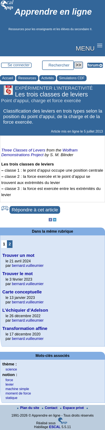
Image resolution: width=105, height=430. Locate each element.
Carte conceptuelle (22, 291)
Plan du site (28, 408)
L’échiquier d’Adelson (25, 310)
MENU (85, 48)
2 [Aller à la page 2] (10, 244)
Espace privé (72, 408)
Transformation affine (24, 328)
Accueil (7, 78)
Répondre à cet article (35, 209)
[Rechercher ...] (58, 65)
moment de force (18, 393)
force (9, 380)
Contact (50, 408)
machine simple (17, 389)
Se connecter (19, 65)
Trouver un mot (18, 255)
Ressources (27, 78)
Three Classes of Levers (23, 150)
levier (10, 384)
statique (11, 398)
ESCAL (55, 427)
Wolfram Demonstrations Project (39, 152)
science (11, 369)
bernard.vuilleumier (28, 265)
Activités (47, 78)
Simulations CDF (71, 78)
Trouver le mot (17, 273)
